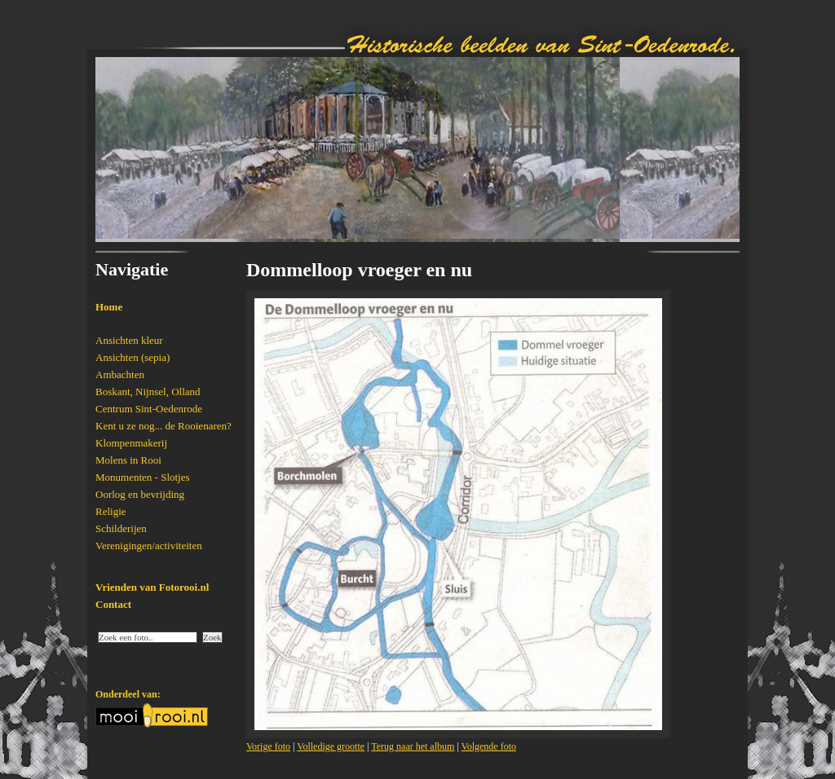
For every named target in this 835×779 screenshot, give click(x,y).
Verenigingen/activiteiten (148, 545)
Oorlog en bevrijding (139, 494)
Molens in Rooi (128, 460)
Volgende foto (489, 746)
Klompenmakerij (131, 443)
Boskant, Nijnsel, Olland (148, 391)
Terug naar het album (412, 746)
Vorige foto (268, 746)
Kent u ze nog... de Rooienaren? (163, 426)
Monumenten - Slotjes (142, 477)
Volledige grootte (330, 746)
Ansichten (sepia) (132, 357)
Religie (110, 511)
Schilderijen (121, 528)
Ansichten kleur (129, 340)
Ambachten (119, 374)
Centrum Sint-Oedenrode (148, 409)
